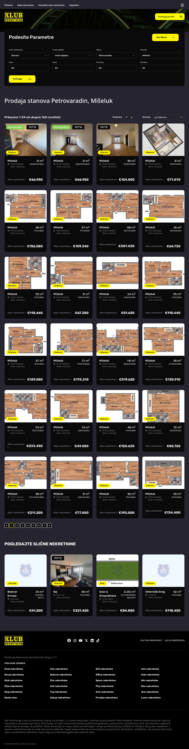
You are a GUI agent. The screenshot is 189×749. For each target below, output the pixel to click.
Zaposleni (74, 5)
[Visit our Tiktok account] (98, 640)
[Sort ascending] (126, 116)
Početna (8, 5)
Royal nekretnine (14, 674)
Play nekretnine (105, 685)
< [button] (6, 524)
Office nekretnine (105, 674)
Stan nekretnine (13, 685)
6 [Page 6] (39, 525)
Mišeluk (146, 55)
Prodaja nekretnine (107, 697)
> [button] (49, 524)
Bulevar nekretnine (61, 674)
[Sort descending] (131, 116)
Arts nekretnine (105, 691)
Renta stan (10, 697)
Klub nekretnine (13, 679)
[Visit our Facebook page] (69, 640)
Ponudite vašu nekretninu (52, 5)
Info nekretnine (150, 668)
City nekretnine (59, 668)
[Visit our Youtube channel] (80, 640)
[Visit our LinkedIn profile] (92, 640)
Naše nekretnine (25, 5)
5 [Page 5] (33, 525)
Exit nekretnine (58, 685)
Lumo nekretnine (151, 697)
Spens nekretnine (106, 679)
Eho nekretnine (58, 679)
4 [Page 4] (28, 525)
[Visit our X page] (86, 640)
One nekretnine (150, 691)
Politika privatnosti (151, 640)
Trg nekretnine (58, 691)
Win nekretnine (149, 679)
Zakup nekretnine (60, 697)
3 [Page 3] (22, 525)
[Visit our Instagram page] (75, 640)
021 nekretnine (104, 668)
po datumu (161, 116)
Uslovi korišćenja (175, 640)
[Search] (181, 16)
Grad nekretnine (13, 668)
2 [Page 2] (17, 525)
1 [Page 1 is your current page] (11, 525)
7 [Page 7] (44, 525)
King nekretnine (13, 691)
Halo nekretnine (150, 674)
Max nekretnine (150, 685)
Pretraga (22, 78)
